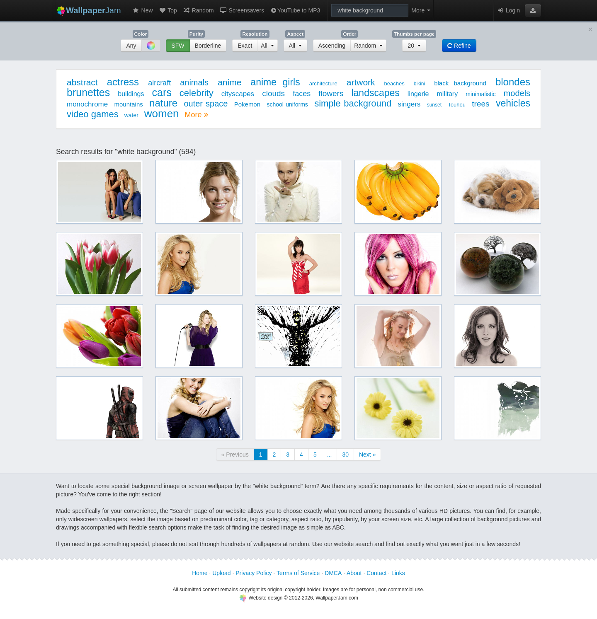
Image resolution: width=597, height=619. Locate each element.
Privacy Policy (253, 573)
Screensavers (242, 10)
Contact (376, 573)
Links (398, 573)
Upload (221, 573)
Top (168, 10)
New (142, 10)
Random (198, 10)
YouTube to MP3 (295, 10)
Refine (459, 45)
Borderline (208, 45)
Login (508, 10)
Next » (367, 454)
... (329, 454)
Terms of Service (298, 573)
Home (199, 573)
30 (345, 454)
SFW (177, 45)
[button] (533, 10)
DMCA (333, 573)
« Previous (235, 454)
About (354, 573)
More (196, 115)
